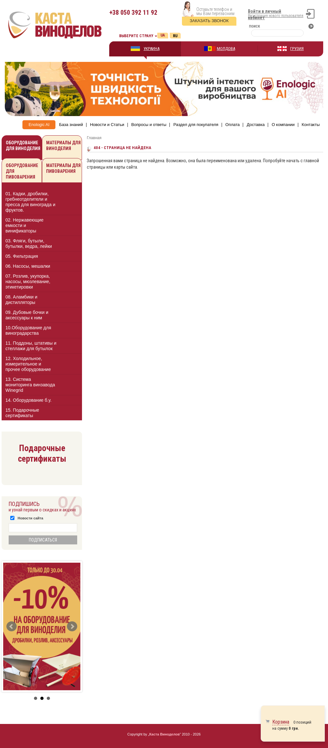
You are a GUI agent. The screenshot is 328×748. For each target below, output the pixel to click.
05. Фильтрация (21, 256)
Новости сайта (30, 518)
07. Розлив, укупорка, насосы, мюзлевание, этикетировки (27, 281)
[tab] (42, 203)
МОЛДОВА (226, 48)
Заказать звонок (209, 20)
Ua (162, 35)
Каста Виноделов (164, 734)
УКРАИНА (152, 48)
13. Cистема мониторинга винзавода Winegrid (30, 385)
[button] (71, 201)
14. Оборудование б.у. (28, 400)
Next (72, 626)
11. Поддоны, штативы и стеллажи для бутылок (30, 345)
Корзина (280, 722)
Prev (11, 626)
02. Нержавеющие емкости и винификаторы (24, 225)
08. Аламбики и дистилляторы (21, 299)
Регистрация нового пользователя (275, 15)
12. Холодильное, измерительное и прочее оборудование (28, 364)
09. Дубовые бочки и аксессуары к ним (26, 315)
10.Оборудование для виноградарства (28, 330)
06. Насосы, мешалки (27, 266)
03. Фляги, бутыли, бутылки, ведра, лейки (28, 243)
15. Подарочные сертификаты (22, 413)
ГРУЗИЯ (297, 48)
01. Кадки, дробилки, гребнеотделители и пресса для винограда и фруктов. (30, 202)
